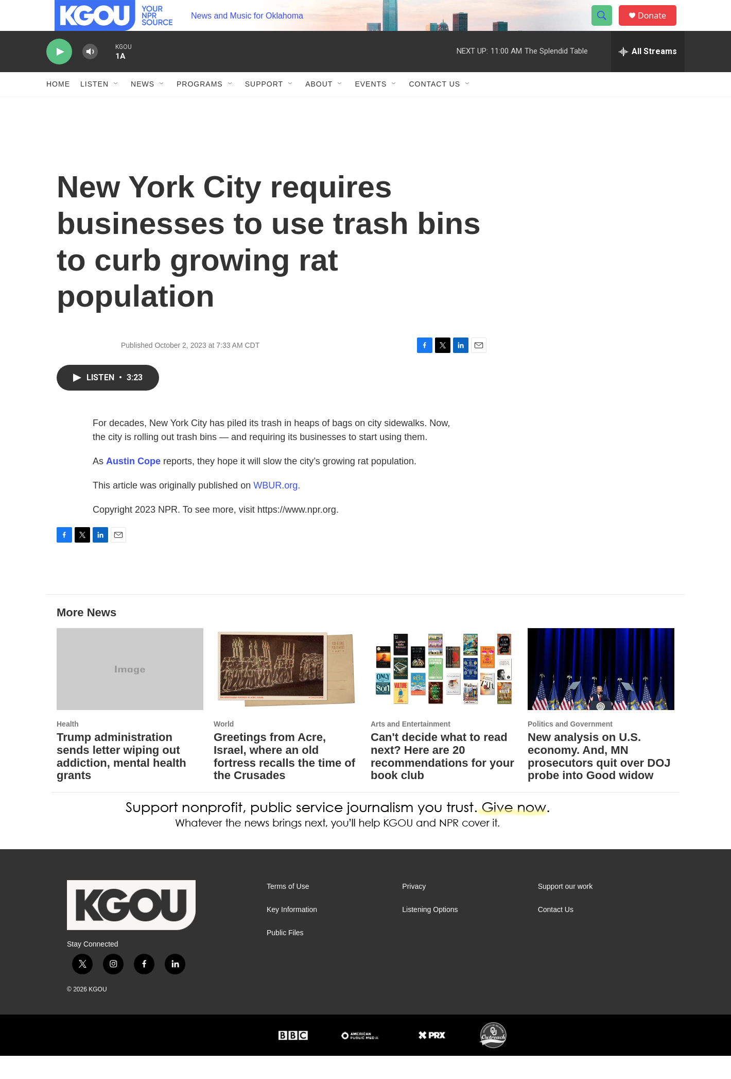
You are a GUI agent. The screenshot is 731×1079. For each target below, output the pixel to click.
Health (68, 747)
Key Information (292, 933)
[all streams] (648, 74)
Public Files (285, 956)
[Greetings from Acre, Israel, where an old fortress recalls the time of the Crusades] (287, 692)
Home (58, 107)
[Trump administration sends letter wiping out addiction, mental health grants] (130, 692)
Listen (94, 107)
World (224, 747)
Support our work (565, 910)
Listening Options (430, 933)
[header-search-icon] (606, 27)
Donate (658, 27)
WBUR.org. (276, 508)
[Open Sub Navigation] (116, 107)
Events (371, 107)
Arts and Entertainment (410, 747)
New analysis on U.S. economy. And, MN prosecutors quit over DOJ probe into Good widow (599, 779)
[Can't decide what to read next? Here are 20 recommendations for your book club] (444, 692)
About (319, 107)
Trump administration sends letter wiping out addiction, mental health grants (121, 779)
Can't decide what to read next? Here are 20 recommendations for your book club (442, 779)
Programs (200, 107)
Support (264, 107)
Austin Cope (133, 484)
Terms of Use (288, 910)
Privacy (414, 910)
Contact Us (434, 107)
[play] (59, 75)
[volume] (90, 75)
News (142, 107)
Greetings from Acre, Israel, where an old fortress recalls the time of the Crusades (284, 779)
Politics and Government (570, 747)
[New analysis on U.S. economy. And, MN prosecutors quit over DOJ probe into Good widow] (601, 692)
